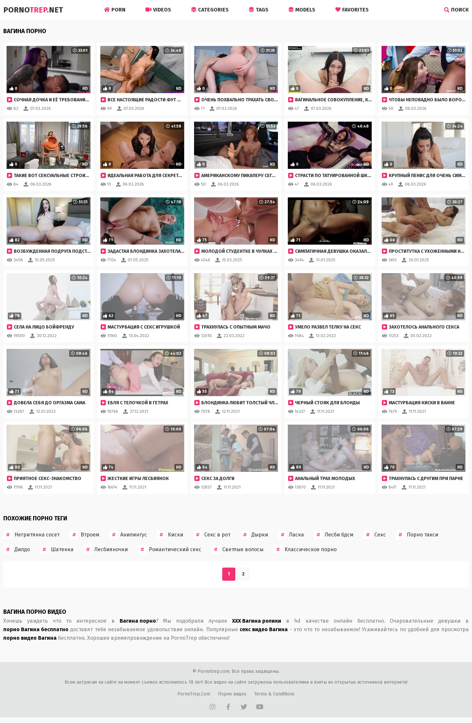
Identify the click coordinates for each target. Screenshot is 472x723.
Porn (115, 9)
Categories (210, 9)
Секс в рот (211, 535)
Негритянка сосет (32, 535)
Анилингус (128, 535)
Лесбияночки (106, 549)
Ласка (291, 535)
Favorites (352, 9)
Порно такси (417, 535)
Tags (258, 9)
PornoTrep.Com (193, 694)
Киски (170, 535)
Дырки (254, 535)
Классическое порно (305, 549)
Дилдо (17, 549)
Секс (375, 535)
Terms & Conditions (274, 694)
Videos (158, 9)
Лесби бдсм (333, 535)
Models (301, 9)
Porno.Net (33, 9)
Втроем (84, 535)
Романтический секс (169, 549)
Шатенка (56, 549)
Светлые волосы (237, 549)
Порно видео (232, 694)
